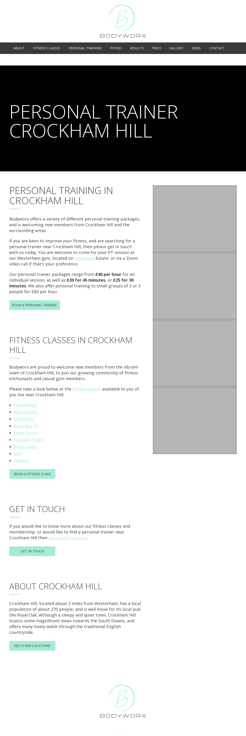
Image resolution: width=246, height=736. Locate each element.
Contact (217, 48)
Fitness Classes (46, 48)
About (19, 48)
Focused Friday (29, 439)
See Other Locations (32, 646)
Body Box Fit (26, 426)
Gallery (176, 48)
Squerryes (83, 258)
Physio (116, 48)
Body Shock (25, 432)
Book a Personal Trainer (34, 305)
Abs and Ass (26, 412)
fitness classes (86, 389)
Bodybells (23, 419)
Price (156, 48)
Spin (18, 453)
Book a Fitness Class (32, 474)
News (196, 48)
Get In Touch (32, 551)
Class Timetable (218, 59)
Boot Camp (25, 446)
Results (137, 48)
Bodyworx (123, 21)
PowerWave (25, 405)
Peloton (21, 460)
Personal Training (85, 48)
